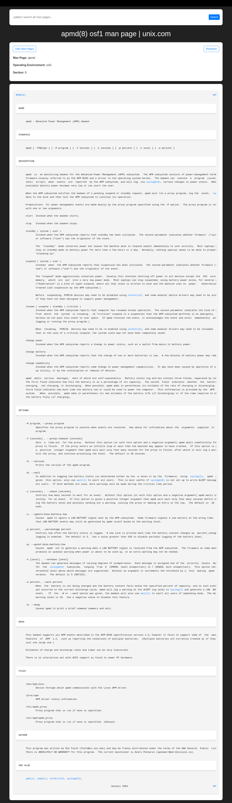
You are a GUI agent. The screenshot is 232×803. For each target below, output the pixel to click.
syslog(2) (196, 476)
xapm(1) (42, 778)
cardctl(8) (135, 295)
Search (214, 17)
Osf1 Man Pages (24, 48)
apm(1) (30, 778)
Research (211, 48)
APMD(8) (21, 95)
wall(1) (82, 480)
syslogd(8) (153, 182)
